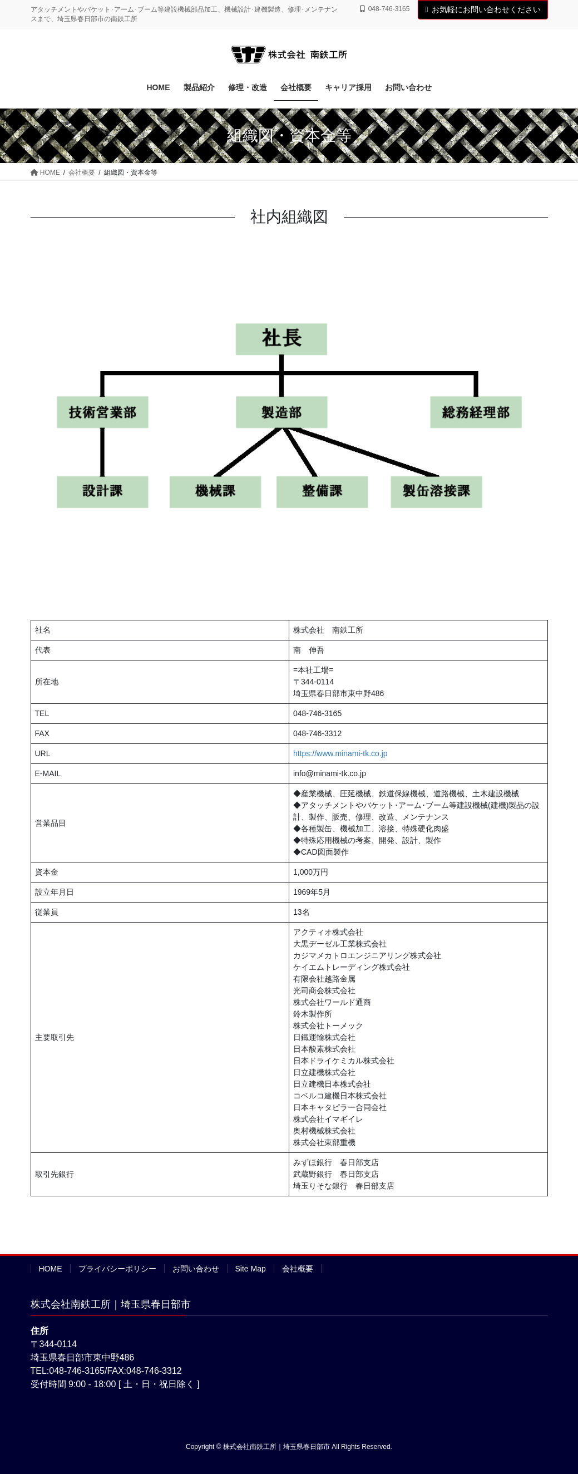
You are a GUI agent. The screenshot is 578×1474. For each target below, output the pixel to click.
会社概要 (297, 1268)
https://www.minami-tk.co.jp (340, 753)
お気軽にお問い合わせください (482, 9)
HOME (50, 1268)
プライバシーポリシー (117, 1268)
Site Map (250, 1268)
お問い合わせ (195, 1268)
